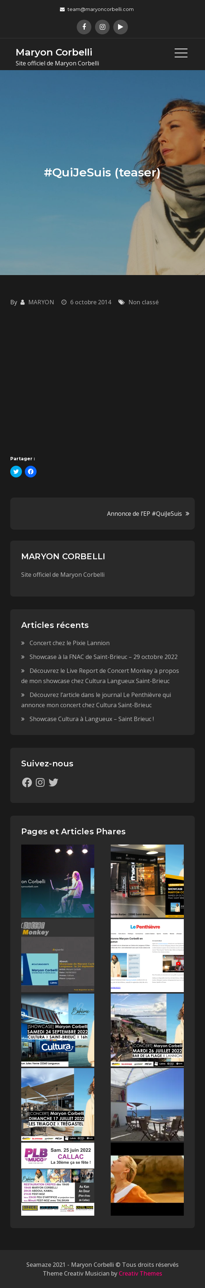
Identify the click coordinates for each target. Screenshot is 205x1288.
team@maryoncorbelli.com (97, 9)
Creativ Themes (140, 1273)
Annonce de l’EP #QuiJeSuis (144, 514)
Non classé (143, 302)
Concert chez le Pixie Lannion (70, 643)
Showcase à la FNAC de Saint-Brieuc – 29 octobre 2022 (104, 657)
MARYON (41, 302)
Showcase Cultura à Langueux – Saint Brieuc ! (92, 719)
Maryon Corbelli (54, 52)
